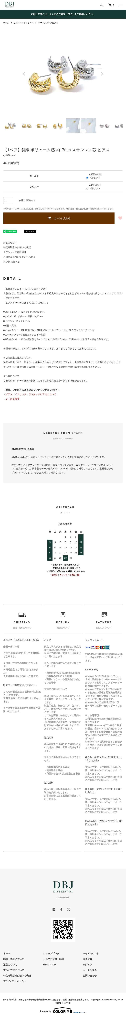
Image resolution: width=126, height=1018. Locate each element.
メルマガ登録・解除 (53, 959)
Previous (24, 73)
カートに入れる (59, 218)
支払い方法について (13, 970)
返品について (10, 242)
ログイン (87, 964)
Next (101, 73)
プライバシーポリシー (14, 981)
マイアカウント (91, 953)
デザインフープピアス (48, 23)
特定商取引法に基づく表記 (17, 247)
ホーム (6, 23)
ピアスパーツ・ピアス (23, 23)
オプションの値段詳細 (14, 252)
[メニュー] (121, 5)
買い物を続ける (11, 261)
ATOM (53, 964)
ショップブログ (51, 953)
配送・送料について (13, 959)
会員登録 (87, 959)
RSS (45, 964)
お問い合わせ (90, 975)
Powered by (63, 1010)
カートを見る (90, 970)
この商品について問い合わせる (19, 257)
